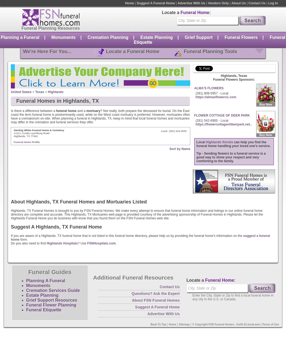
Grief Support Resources (51, 300)
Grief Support (199, 37)
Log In (273, 3)
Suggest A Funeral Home (156, 3)
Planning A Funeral (45, 280)
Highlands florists (219, 142)
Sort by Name (179, 149)
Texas (39, 92)
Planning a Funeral (20, 37)
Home (129, 3)
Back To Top (158, 324)
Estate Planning (156, 37)
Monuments (63, 37)
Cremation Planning (108, 37)
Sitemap (184, 324)
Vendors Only (218, 3)
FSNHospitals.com (101, 243)
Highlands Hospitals (62, 243)
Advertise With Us (191, 3)
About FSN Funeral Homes (156, 300)
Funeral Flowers (241, 37)
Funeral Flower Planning (51, 305)
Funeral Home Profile (27, 142)
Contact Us (256, 3)
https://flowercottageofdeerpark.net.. (224, 124)
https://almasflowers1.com (216, 97)
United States (21, 92)
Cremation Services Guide (53, 290)
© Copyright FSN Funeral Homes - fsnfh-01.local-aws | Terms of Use (235, 324)
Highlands (55, 92)
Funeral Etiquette (44, 310)
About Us (238, 3)
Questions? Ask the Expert (156, 293)
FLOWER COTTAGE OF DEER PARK (222, 115)
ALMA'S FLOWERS (209, 88)
